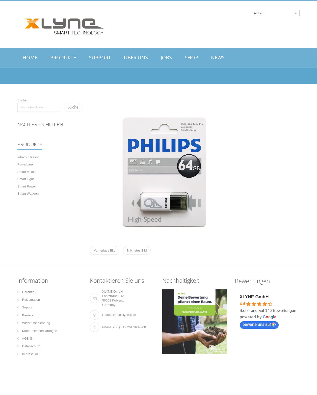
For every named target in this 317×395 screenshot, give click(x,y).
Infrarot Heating (28, 157)
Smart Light (25, 179)
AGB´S (27, 338)
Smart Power (26, 186)
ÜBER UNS (136, 57)
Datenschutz (31, 346)
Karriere (27, 315)
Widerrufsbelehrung (36, 323)
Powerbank (25, 164)
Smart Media (26, 172)
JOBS (166, 57)
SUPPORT (100, 57)
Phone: (107, 327)
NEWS (218, 57)
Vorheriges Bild (104, 250)
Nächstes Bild (137, 250)
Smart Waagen (28, 193)
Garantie (28, 292)
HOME (30, 57)
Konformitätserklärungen (39, 331)
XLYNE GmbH (254, 296)
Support (27, 307)
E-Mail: (107, 315)
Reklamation (31, 300)
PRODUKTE (63, 57)
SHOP (191, 57)
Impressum (30, 354)
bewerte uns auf (259, 324)
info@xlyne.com (124, 315)
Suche (21, 100)
